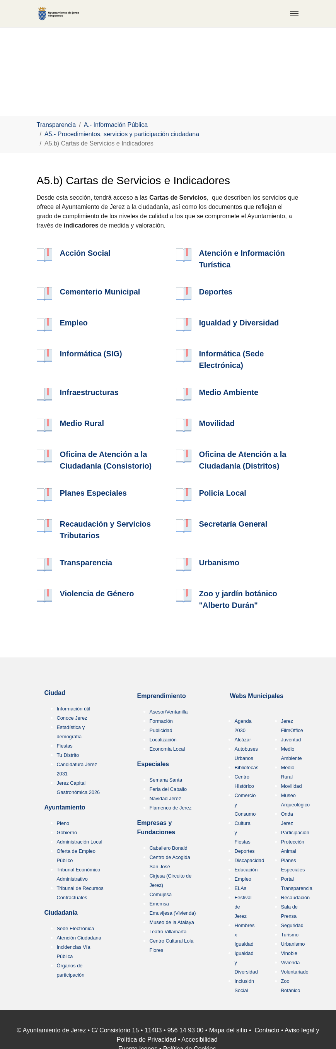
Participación (295, 832)
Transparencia (86, 562)
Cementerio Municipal (100, 291)
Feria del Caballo (168, 789)
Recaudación (295, 897)
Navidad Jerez (165, 798)
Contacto (266, 1030)
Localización (163, 740)
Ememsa (159, 904)
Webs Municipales (256, 696)
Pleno (63, 823)
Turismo (290, 935)
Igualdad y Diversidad (239, 322)
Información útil (73, 709)
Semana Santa (166, 780)
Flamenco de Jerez (171, 808)
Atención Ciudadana (79, 938)
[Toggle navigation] (294, 13)
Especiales (153, 764)
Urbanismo (219, 562)
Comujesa (161, 894)
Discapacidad (249, 860)
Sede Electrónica (75, 928)
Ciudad (54, 693)
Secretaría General (233, 524)
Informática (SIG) (91, 353)
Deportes (216, 291)
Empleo (74, 322)
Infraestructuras (89, 392)
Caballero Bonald (169, 848)
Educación (246, 870)
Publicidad (161, 730)
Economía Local (167, 749)
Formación (161, 721)
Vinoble (289, 953)
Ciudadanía (61, 912)
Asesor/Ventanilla (169, 712)
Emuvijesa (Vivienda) (173, 913)
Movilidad (217, 423)
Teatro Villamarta (168, 931)
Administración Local (79, 842)
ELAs (241, 888)
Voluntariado (295, 972)
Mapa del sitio (228, 1030)
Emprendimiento (161, 696)
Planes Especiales (93, 493)
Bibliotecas (247, 767)
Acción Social (85, 253)
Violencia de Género (97, 593)
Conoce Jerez (72, 718)
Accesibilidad (199, 1039)
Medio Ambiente (229, 392)
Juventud (291, 740)
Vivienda (290, 962)
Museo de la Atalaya (172, 922)
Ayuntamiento (64, 807)
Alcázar (243, 740)
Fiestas (65, 746)
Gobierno (67, 832)
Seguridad (292, 925)
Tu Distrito (68, 755)
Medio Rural (82, 423)
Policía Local (222, 493)
